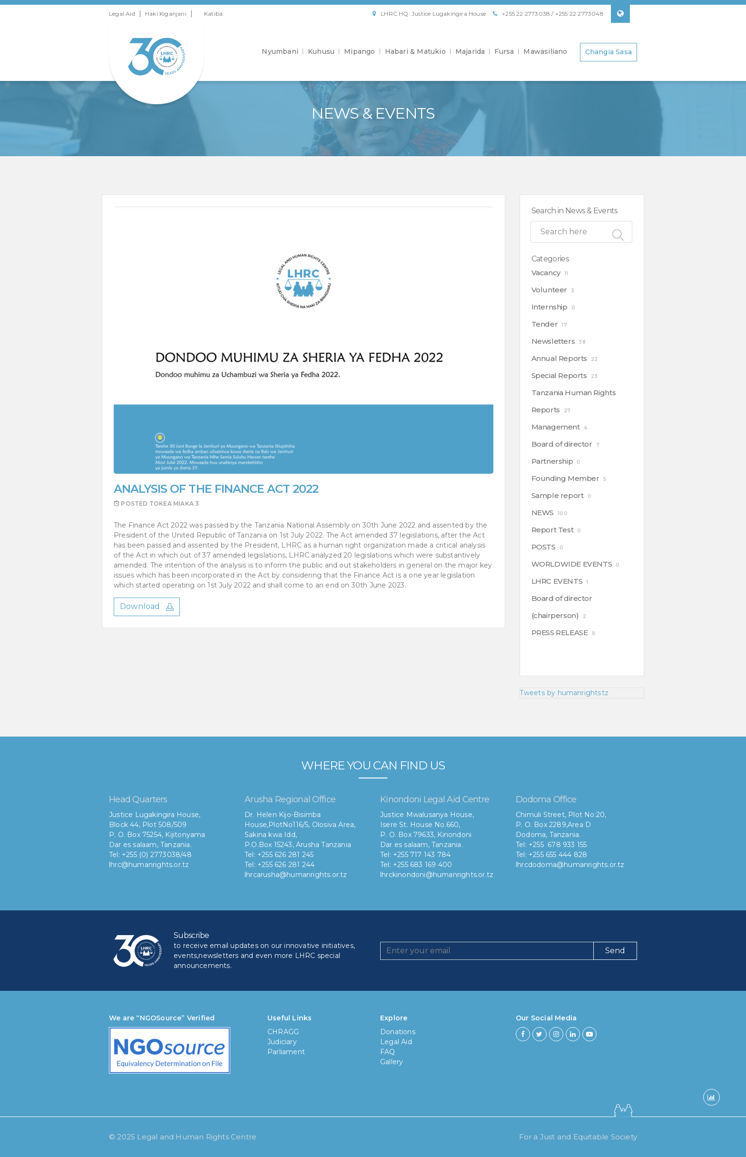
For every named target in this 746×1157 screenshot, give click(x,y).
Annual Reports (559, 358)
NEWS (542, 512)
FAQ (387, 1051)
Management (555, 426)
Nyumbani (280, 51)
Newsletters (553, 341)
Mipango (359, 51)
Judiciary (282, 1041)
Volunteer (549, 289)
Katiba (213, 13)
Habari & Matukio (415, 51)
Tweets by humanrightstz (564, 692)
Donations (397, 1031)
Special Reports (559, 375)
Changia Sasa (608, 51)
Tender (544, 324)
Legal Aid (122, 13)
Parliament (286, 1051)
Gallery (391, 1061)
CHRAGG (283, 1031)
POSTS (543, 546)
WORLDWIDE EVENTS (571, 564)
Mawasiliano (545, 51)
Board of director (561, 444)
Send (615, 950)
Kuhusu (321, 51)
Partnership (552, 461)
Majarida (470, 51)
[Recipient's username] (487, 951)
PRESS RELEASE (559, 632)
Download (147, 606)
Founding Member (565, 478)
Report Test (552, 529)
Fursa (504, 51)
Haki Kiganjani (165, 13)
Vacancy (545, 272)
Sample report (557, 495)
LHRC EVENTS (557, 581)
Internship (549, 306)
